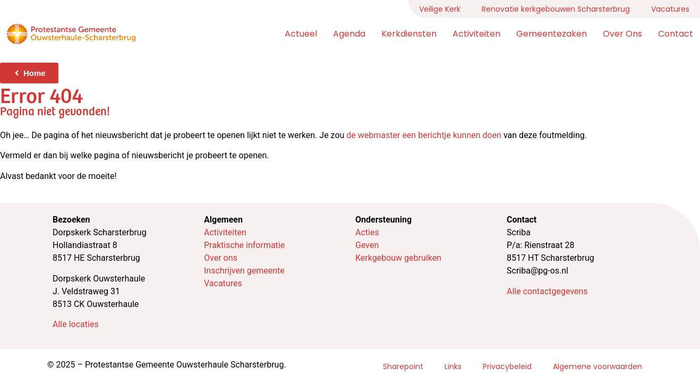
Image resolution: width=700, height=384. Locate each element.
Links (453, 366)
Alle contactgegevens (547, 291)
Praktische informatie (244, 245)
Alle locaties (76, 324)
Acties (367, 232)
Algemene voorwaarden (597, 366)
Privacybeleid (507, 366)
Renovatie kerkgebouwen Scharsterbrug (556, 9)
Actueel (301, 34)
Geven (367, 245)
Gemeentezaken (551, 34)
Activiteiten (476, 34)
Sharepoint (403, 366)
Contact (675, 34)
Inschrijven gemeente (244, 271)
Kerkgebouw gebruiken (398, 258)
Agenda (349, 34)
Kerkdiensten (409, 34)
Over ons (622, 34)
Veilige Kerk (439, 9)
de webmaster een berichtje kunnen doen (423, 135)
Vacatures (670, 9)
